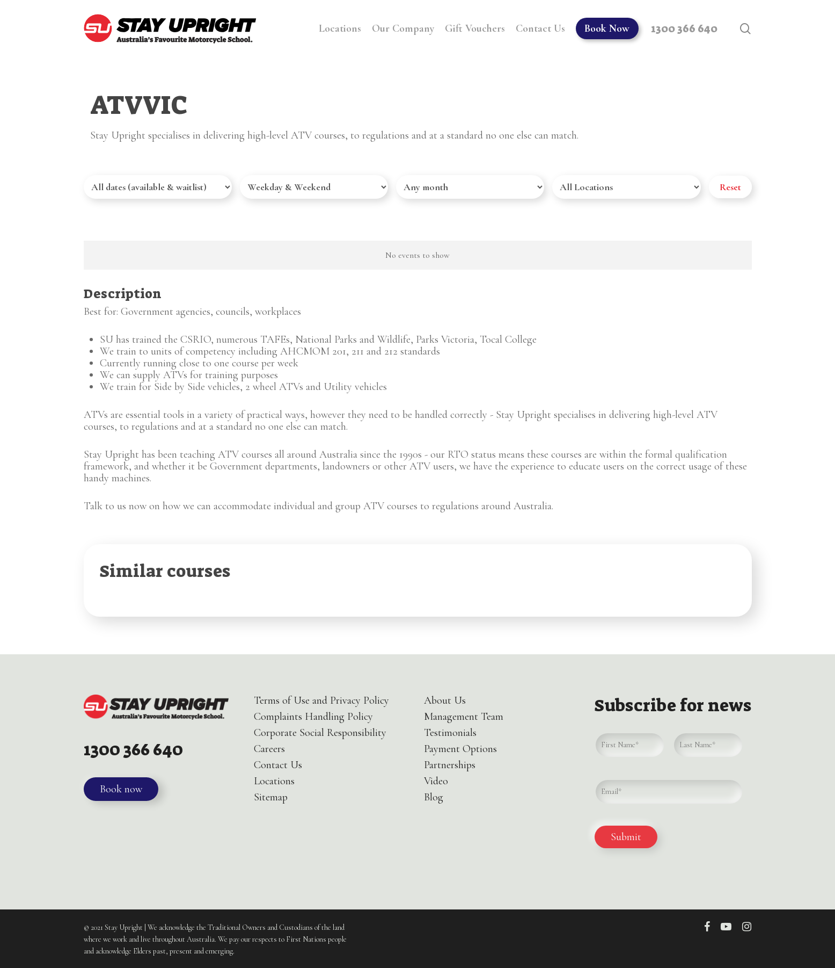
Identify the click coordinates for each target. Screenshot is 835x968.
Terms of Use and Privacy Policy (321, 700)
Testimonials (450, 733)
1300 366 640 (136, 749)
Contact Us (278, 765)
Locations (274, 781)
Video (436, 781)
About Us (445, 700)
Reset (730, 187)
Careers (269, 749)
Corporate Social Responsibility (320, 733)
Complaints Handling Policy (313, 717)
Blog (433, 797)
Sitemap (271, 797)
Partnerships (449, 765)
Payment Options (460, 749)
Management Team (463, 717)
